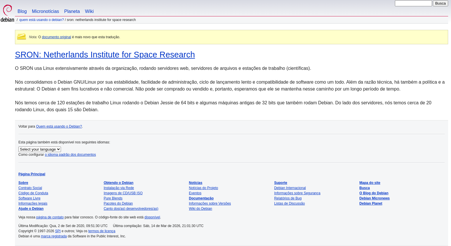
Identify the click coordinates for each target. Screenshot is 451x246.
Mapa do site (370, 183)
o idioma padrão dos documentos (70, 155)
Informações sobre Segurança (297, 193)
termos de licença (101, 231)
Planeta (72, 11)
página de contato (50, 217)
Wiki (89, 11)
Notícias (195, 183)
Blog (22, 11)
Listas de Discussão (289, 203)
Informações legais (32, 203)
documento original (56, 37)
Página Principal (31, 174)
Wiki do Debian (200, 209)
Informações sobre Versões (210, 203)
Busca (365, 188)
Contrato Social (30, 188)
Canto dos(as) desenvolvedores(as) (131, 209)
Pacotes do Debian (118, 203)
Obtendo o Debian (118, 183)
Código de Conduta (33, 193)
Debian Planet (371, 203)
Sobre (23, 183)
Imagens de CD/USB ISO (123, 193)
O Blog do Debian (374, 193)
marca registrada (54, 236)
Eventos (195, 193)
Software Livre (29, 198)
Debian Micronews (375, 198)
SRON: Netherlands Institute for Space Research (105, 54)
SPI (58, 231)
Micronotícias (45, 11)
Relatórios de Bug (287, 198)
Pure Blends (113, 198)
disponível (152, 217)
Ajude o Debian (30, 209)
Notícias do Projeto (203, 188)
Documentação (201, 198)
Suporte (280, 183)
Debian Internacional (290, 188)
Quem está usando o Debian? (41, 20)
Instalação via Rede (119, 188)
